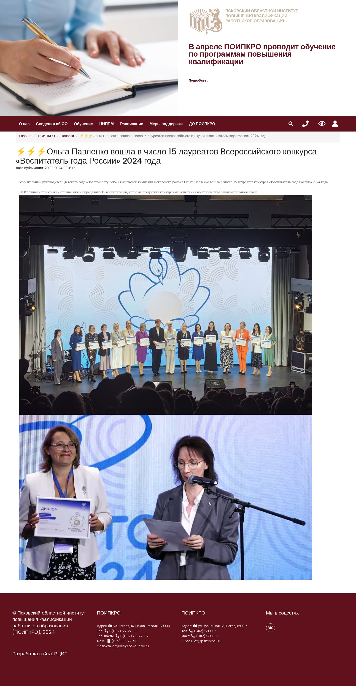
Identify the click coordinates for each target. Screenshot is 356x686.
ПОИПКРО (46, 135)
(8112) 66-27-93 (121, 641)
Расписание (131, 123)
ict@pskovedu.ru (207, 641)
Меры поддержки (166, 123)
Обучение (83, 123)
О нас (24, 123)
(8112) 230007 (202, 630)
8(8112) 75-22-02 (132, 636)
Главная (25, 135)
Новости (67, 135)
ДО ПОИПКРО (202, 123)
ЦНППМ (106, 123)
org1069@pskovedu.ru (130, 646)
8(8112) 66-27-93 (121, 630)
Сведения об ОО (51, 123)
